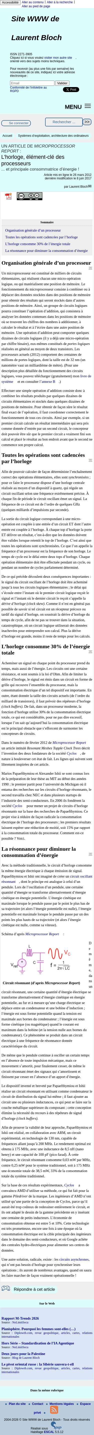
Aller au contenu (33, 2)
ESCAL (49, 1432)
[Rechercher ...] (64, 122)
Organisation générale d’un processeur (33, 230)
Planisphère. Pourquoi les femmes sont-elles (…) (38, 1329)
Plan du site (16, 1404)
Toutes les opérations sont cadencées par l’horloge (41, 237)
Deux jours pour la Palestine (23, 1354)
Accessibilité (10, 2)
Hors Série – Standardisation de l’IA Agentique (38, 1343)
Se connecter (19, 123)
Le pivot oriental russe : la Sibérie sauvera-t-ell (38, 1364)
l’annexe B (47, 382)
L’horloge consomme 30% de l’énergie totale (37, 244)
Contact (36, 1404)
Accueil (7, 135)
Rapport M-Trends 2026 (20, 1318)
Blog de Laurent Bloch (26, 1357)
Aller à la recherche (60, 2)
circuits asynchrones (74, 1259)
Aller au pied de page (36, 6)
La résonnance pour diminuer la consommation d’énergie (46, 251)
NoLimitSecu (20, 1322)
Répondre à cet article (34, 1289)
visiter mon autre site (58, 57)
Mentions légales (60, 1404)
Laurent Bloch (78, 186)
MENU (73, 106)
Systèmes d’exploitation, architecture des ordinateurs (53, 135)
